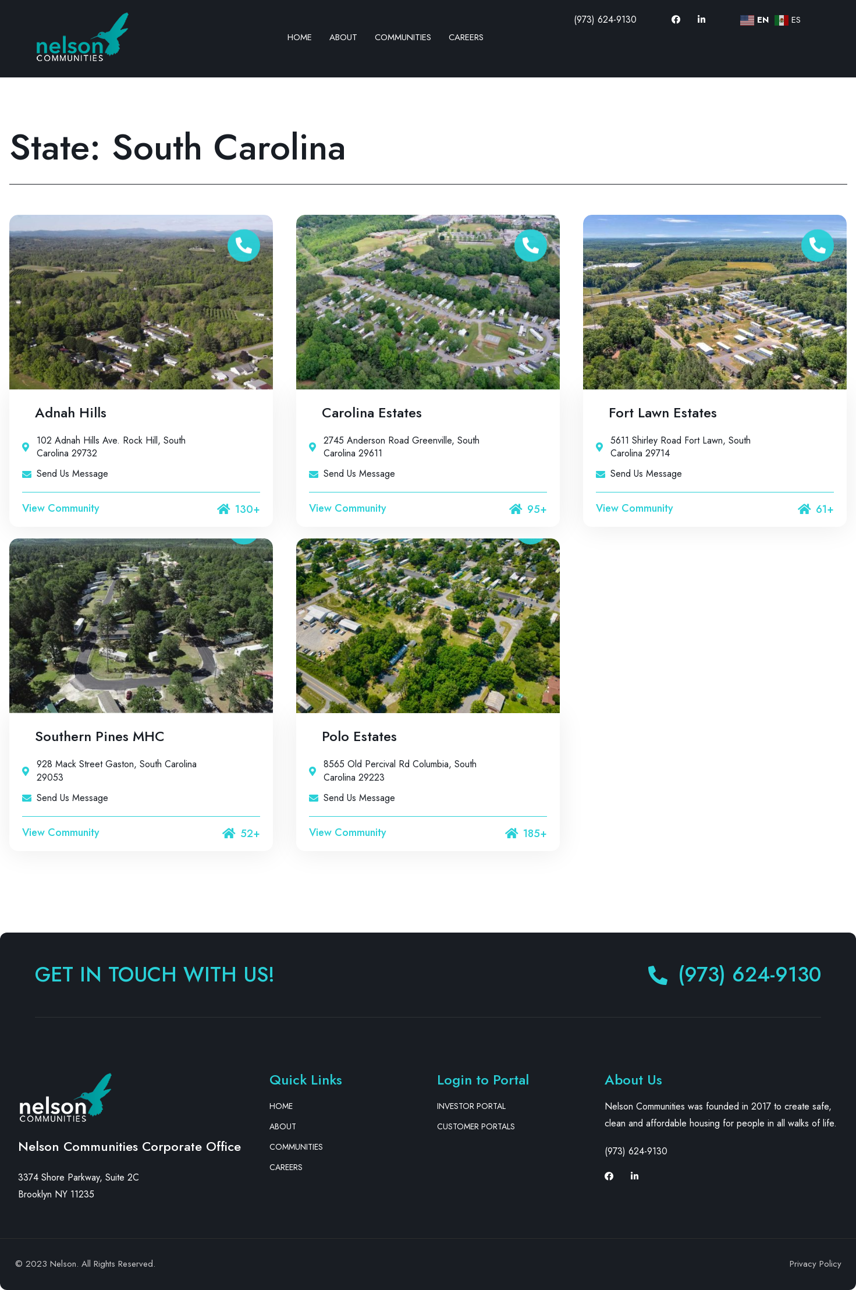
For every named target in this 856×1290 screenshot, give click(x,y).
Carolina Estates (372, 412)
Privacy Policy (815, 1263)
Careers (466, 37)
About (343, 37)
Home (299, 37)
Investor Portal (471, 1106)
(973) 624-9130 (605, 19)
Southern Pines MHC (100, 736)
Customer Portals (476, 1126)
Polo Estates (359, 736)
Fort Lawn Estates (663, 412)
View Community (61, 508)
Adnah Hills (70, 412)
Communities (403, 37)
